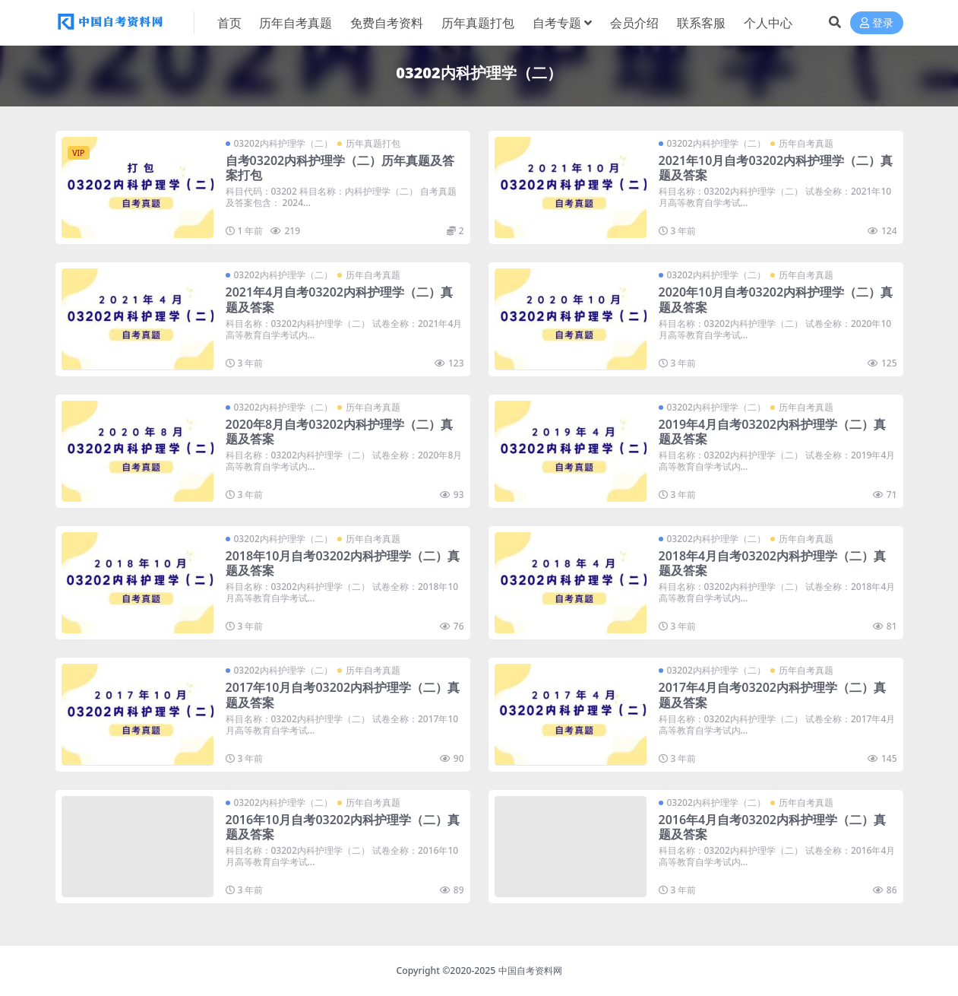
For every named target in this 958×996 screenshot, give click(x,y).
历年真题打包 (373, 143)
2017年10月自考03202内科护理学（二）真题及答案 (343, 694)
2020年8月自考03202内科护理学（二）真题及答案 (340, 431)
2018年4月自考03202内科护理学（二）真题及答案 (773, 563)
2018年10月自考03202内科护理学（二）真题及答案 (343, 563)
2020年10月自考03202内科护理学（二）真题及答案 (776, 299)
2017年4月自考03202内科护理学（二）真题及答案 (773, 694)
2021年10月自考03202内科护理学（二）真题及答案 (776, 167)
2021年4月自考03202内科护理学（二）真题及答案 (340, 299)
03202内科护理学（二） (283, 143)
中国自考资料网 (530, 970)
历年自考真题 (806, 143)
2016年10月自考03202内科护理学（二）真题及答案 (343, 826)
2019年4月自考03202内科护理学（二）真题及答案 (773, 431)
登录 (876, 23)
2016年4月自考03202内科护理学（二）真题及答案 (773, 826)
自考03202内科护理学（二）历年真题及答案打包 (340, 167)
